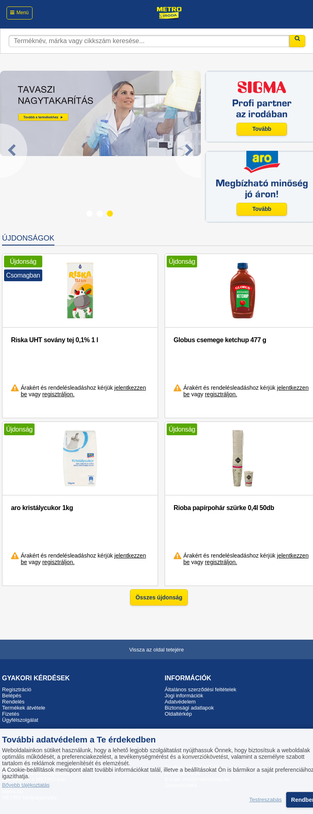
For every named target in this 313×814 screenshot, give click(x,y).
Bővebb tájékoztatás (26, 785)
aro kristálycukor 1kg (42, 507)
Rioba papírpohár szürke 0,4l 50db (224, 507)
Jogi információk (184, 695)
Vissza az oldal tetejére (156, 650)
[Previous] (13, 151)
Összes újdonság (158, 597)
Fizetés (10, 714)
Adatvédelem (180, 702)
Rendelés (13, 702)
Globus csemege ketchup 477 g (220, 339)
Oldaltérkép (178, 714)
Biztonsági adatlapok (189, 708)
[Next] (187, 151)
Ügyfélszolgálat (20, 720)
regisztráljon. (58, 394)
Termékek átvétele (23, 708)
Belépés (11, 695)
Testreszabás (265, 800)
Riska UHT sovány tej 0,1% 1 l (54, 339)
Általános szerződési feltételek (200, 689)
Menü (22, 12)
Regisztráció (16, 689)
